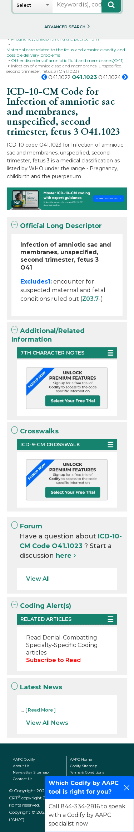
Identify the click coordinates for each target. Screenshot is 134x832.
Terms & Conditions (87, 772)
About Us (21, 766)
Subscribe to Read (53, 660)
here (63, 556)
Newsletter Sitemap (31, 772)
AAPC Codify (24, 759)
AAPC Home (81, 759)
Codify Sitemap (83, 766)
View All (38, 578)
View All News (47, 722)
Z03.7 (90, 298)
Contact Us (22, 778)
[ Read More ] (40, 710)
